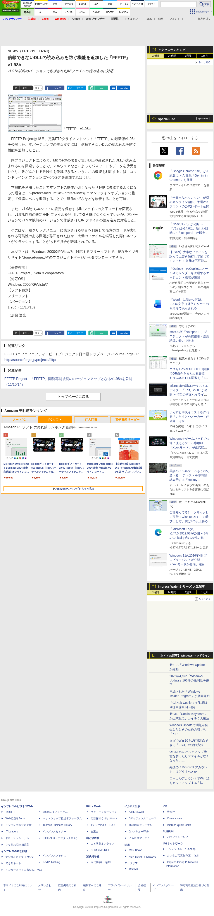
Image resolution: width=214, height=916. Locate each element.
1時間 (155, 55)
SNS (149, 18)
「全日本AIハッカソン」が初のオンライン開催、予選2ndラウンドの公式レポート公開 (189, 202)
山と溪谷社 (92, 838)
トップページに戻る (73, 397)
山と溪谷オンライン (102, 843)
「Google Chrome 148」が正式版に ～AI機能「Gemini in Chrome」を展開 (189, 175)
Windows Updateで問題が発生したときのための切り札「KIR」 (188, 729)
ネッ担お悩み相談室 (17, 844)
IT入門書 (91, 419)
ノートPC (19, 419)
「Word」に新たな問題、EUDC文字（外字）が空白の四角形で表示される (189, 304)
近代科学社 (92, 856)
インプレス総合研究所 (18, 825)
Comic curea (174, 818)
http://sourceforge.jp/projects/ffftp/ (30, 360)
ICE (165, 806)
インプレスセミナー (54, 831)
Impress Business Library (57, 825)
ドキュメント (132, 18)
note (101, 88)
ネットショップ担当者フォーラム (62, 818)
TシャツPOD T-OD (103, 825)
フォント (174, 18)
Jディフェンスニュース (142, 818)
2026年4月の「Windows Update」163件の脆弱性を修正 (189, 680)
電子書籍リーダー (127, 419)
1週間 (188, 55)
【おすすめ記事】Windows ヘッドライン (184, 655)
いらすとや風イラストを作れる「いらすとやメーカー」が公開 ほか (189, 416)
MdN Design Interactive (142, 856)
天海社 (171, 811)
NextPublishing (51, 862)
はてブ (79, 88)
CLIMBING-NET (100, 850)
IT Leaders (11, 831)
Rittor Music (93, 806)
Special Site (166, 119)
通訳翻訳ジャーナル (140, 825)
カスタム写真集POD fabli (182, 855)
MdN (127, 844)
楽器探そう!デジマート (104, 818)
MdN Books (135, 850)
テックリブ (131, 863)
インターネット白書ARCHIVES (23, 869)
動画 (160, 18)
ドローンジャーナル (17, 838)
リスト (38, 88)
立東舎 (94, 831)
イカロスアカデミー (140, 838)
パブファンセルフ (177, 837)
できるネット (13, 863)
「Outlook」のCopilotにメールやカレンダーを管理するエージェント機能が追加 (189, 273)
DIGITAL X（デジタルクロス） (61, 838)
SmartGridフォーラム (55, 811)
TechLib (133, 868)
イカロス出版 (132, 806)
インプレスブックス (54, 855)
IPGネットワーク (173, 843)
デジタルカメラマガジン (19, 856)
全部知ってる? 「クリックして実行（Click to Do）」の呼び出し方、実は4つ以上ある (189, 517)
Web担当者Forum (15, 818)
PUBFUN (168, 831)
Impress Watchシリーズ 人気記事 (181, 586)
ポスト (25, 88)
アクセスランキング (171, 50)
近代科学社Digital (101, 862)
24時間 (172, 55)
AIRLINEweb (136, 811)
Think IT (10, 811)
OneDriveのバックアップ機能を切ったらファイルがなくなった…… (189, 756)
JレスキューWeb (138, 831)
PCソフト (55, 419)
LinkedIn (123, 88)
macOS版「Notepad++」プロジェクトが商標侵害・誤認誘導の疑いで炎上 (189, 336)
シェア (57, 88)
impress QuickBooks (179, 825)
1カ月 (204, 55)
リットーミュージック (104, 811)
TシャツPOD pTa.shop (181, 849)
